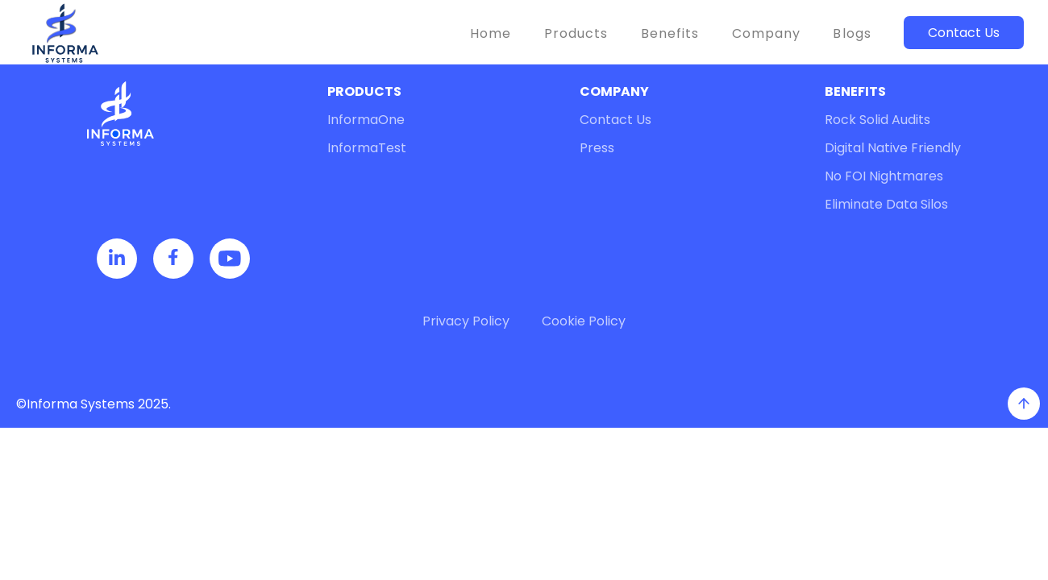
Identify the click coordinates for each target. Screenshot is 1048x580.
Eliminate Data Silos (886, 204)
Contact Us (964, 32)
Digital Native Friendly (893, 148)
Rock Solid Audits (877, 119)
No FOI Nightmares (884, 176)
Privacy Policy (465, 321)
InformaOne (366, 119)
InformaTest (366, 148)
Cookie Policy (584, 321)
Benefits (670, 33)
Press (597, 148)
